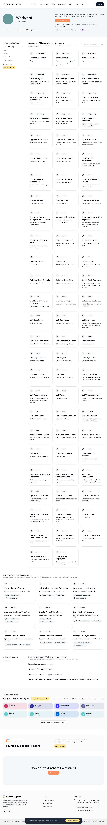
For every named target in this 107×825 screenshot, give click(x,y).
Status (83, 4)
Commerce (94, 699)
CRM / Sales (75, 699)
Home (6, 30)
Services (34, 4)
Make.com (86, 30)
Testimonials (62, 4)
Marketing (84, 699)
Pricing (53, 4)
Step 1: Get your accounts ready (66, 664)
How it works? (44, 4)
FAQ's (70, 4)
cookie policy (53, 820)
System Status (47, 806)
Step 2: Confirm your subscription (66, 669)
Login (100, 4)
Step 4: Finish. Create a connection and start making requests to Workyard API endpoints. (66, 679)
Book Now (53, 773)
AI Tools (66, 699)
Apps (76, 4)
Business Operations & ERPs (40, 699)
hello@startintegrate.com (84, 807)
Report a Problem (60, 746)
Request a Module (9, 67)
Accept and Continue (72, 820)
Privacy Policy (47, 803)
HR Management (21, 21)
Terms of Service (48, 800)
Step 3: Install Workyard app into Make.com (66, 674)
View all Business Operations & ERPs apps (53, 722)
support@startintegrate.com (84, 810)
